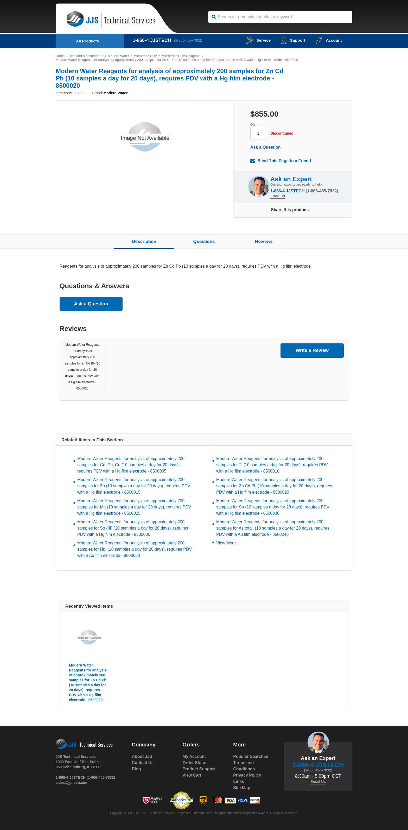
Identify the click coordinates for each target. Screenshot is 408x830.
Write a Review (312, 350)
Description (144, 241)
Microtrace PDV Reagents (181, 56)
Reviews (264, 241)
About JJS (142, 756)
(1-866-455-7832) (188, 40)
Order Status (195, 762)
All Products (87, 41)
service (257, 40)
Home (60, 56)
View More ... (228, 543)
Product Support (198, 769)
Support (292, 40)
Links (238, 781)
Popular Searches (250, 756)
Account (328, 40)
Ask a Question (265, 147)
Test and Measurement (86, 56)
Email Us (277, 196)
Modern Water (119, 56)
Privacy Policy (247, 775)
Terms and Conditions (244, 765)
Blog (136, 769)
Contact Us (143, 762)
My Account (194, 756)
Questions (204, 241)
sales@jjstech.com (72, 783)
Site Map (241, 787)
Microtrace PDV (146, 56)
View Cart (191, 775)
